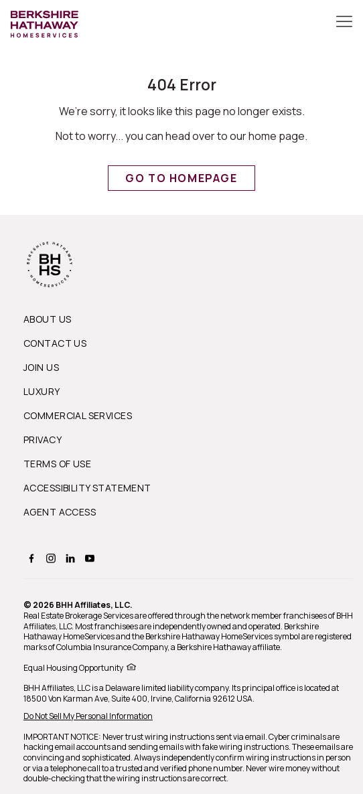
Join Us (41, 367)
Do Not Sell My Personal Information (88, 716)
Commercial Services (77, 415)
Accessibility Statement (87, 487)
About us (47, 319)
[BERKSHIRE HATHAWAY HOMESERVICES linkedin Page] (68, 558)
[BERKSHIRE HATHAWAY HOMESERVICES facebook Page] (29, 558)
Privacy (42, 439)
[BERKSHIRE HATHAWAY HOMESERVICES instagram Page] (49, 558)
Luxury (41, 391)
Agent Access (59, 511)
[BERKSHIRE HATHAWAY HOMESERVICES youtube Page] (88, 558)
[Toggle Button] (344, 23)
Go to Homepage (181, 178)
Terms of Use (57, 463)
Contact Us (54, 343)
